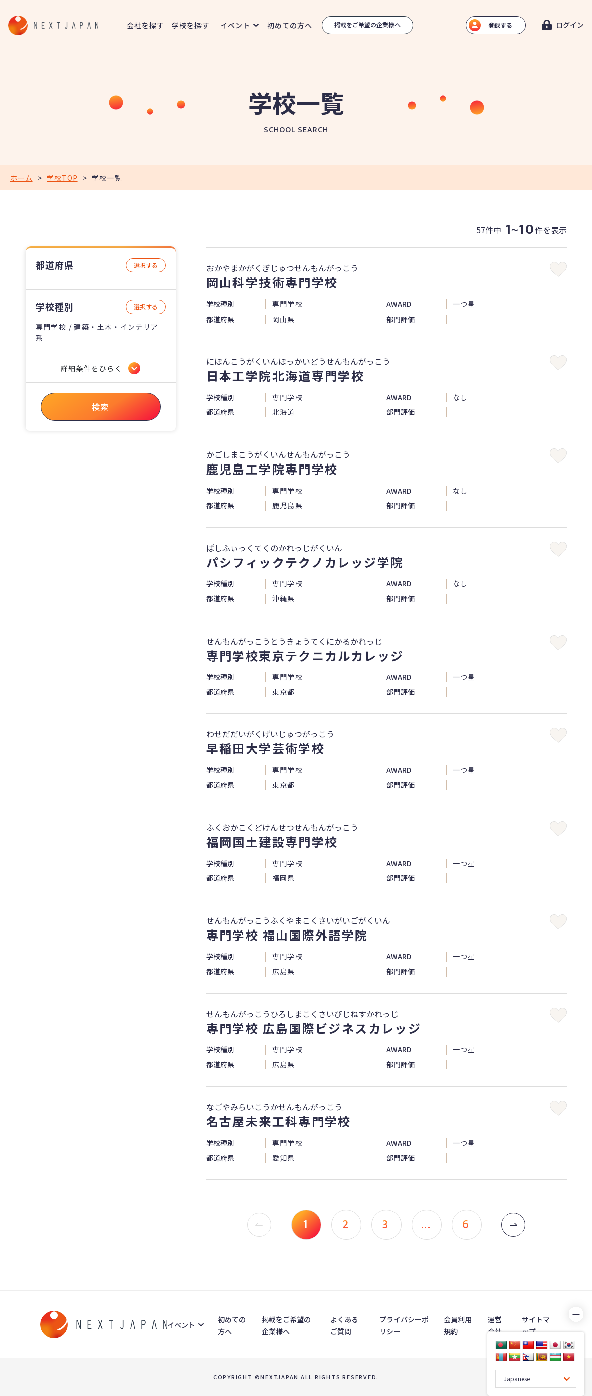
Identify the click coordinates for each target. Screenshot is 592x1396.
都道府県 (55, 265)
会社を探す (146, 25)
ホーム (21, 178)
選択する (146, 265)
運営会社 (495, 1325)
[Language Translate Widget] (535, 1379)
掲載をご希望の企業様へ (367, 24)
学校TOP (62, 178)
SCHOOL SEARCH (296, 130)
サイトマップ (536, 1325)
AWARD (398, 304)
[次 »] (513, 1225)
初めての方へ (290, 25)
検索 (101, 407)
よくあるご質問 (344, 1325)
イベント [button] (235, 25)
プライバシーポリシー (404, 1325)
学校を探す (191, 25)
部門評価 (400, 319)
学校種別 (55, 306)
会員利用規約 (458, 1325)
